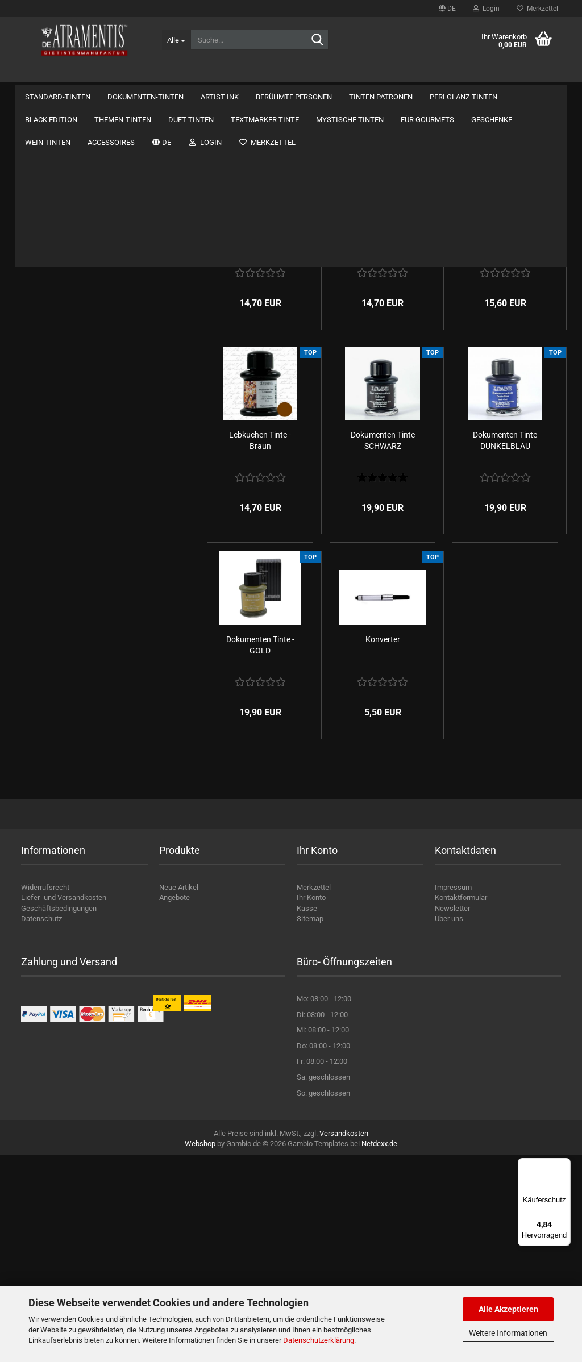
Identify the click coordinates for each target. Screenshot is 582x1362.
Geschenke (42, 581)
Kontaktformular (461, 1105)
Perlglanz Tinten (50, 424)
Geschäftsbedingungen (59, 1115)
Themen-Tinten (49, 469)
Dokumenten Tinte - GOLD (260, 852)
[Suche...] (176, 40)
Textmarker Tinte (51, 514)
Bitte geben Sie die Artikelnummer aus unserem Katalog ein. (100, 710)
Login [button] (486, 9)
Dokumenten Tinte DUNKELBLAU (505, 647)
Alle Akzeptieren (508, 1309)
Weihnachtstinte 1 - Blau (260, 442)
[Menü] (564, 1165)
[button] (447, 8)
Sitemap (310, 1126)
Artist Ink (220, 74)
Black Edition (45, 447)
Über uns (537, 74)
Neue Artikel (178, 1094)
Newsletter (452, 1115)
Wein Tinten (43, 604)
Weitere (364, 74)
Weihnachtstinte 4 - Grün (383, 442)
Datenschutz (41, 1126)
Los (168, 763)
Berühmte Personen (294, 74)
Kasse (307, 1115)
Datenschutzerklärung (318, 1340)
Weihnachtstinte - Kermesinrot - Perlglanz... (505, 448)
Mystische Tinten (52, 536)
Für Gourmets (46, 559)
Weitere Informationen (508, 1333)
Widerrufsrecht (45, 1094)
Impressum (453, 1094)
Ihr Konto (311, 1105)
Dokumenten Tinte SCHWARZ (383, 647)
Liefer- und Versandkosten (63, 1105)
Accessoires (44, 626)
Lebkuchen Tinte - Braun (260, 647)
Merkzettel (537, 9)
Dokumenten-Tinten (145, 74)
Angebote (174, 1105)
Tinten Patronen (50, 402)
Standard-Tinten (57, 74)
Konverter (382, 846)
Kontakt (478, 74)
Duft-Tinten (42, 492)
